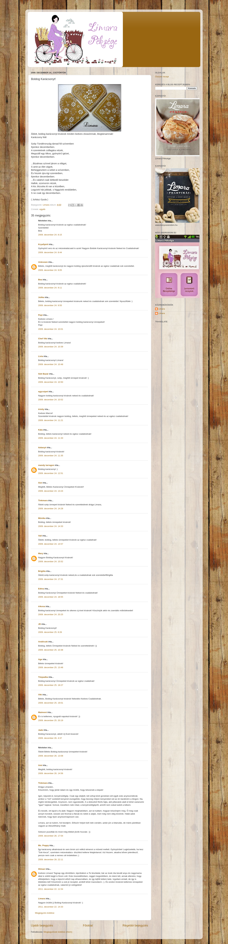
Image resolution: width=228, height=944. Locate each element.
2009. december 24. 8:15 (50, 235)
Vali (40, 536)
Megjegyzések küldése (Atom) (58, 932)
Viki (40, 694)
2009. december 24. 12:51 (50, 473)
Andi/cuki (43, 641)
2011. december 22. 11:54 (50, 889)
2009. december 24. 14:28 (50, 508)
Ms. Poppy (43, 845)
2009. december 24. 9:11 (50, 287)
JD (39, 624)
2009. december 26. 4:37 (50, 738)
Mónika (42, 518)
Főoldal (88, 925)
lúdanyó (42, 447)
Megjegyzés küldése (44, 913)
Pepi (40, 315)
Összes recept (162, 76)
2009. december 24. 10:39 (50, 346)
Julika (41, 297)
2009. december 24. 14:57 (50, 544)
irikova (41, 606)
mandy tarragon (46, 465)
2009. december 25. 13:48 (50, 667)
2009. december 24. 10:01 (50, 329)
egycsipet (43, 391)
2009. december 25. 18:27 (50, 685)
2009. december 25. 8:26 (50, 632)
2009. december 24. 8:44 (50, 252)
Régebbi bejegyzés (135, 925)
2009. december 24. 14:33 (50, 526)
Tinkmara (43, 500)
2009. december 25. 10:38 (50, 650)
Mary (40, 553)
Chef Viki (42, 338)
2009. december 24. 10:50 (50, 382)
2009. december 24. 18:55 (50, 597)
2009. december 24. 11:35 (50, 455)
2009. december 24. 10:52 (50, 399)
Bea (40, 279)
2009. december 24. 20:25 (50, 614)
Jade (40, 730)
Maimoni (42, 712)
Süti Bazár (43, 374)
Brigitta (42, 571)
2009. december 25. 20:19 (50, 720)
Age (40, 659)
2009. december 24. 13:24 (50, 491)
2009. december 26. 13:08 (50, 756)
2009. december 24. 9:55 (50, 305)
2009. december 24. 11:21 (50, 420)
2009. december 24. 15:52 (50, 561)
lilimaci (41, 869)
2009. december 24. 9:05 (50, 270)
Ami (40, 765)
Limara (41, 898)
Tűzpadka (43, 677)
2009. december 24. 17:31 (50, 579)
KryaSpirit (43, 244)
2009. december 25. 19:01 (50, 703)
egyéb (42, 209)
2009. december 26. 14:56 (50, 773)
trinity (41, 409)
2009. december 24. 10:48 (50, 364)
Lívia (41, 356)
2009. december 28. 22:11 (50, 859)
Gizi (40, 483)
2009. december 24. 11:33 (50, 438)
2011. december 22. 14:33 (50, 907)
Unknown (43, 262)
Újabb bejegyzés (42, 925)
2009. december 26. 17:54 (50, 836)
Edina (41, 588)
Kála (40, 430)
